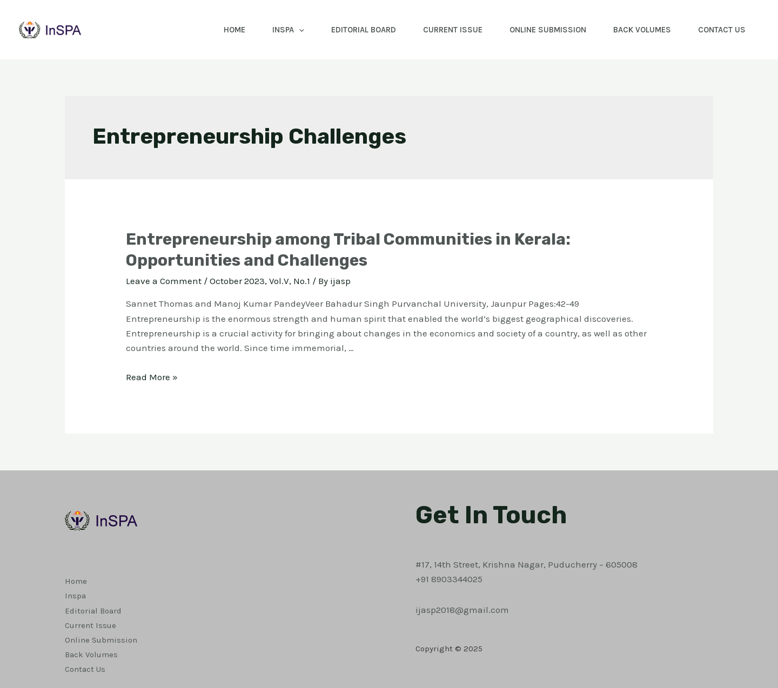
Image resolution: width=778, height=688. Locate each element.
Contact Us (722, 30)
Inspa (288, 29)
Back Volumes (642, 30)
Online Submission (547, 30)
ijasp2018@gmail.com (462, 609)
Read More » (152, 377)
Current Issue (452, 30)
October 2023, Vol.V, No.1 (260, 280)
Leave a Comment (164, 280)
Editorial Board (363, 30)
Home (234, 30)
